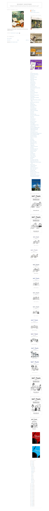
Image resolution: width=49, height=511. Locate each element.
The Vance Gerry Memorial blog (34, 115)
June (32, 475)
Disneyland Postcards (33, 109)
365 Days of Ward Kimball (34, 92)
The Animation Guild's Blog (34, 159)
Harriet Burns (32, 116)
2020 (32, 486)
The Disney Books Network (34, 73)
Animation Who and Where (34, 146)
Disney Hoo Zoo (32, 164)
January (32, 482)
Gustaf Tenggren (32, 123)
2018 (32, 489)
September (32, 471)
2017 (32, 490)
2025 (32, 463)
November (32, 468)
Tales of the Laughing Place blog (34, 127)
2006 (32, 505)
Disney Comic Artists (33, 169)
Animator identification (33, 165)
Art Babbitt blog (32, 84)
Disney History (24, 4)
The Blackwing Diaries (33, 135)
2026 (32, 461)
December (32, 467)
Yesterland (31, 152)
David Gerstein (32, 93)
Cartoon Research (32, 81)
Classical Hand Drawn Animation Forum (36, 133)
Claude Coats (32, 117)
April (32, 478)
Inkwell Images (32, 140)
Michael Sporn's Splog (33, 79)
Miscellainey (32, 147)
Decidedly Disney (32, 104)
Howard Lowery (32, 91)
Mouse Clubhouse (32, 154)
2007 (32, 504)
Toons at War (32, 98)
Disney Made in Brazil (33, 105)
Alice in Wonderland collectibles (34, 134)
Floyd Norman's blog (33, 114)
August (32, 472)
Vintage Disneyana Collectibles (34, 97)
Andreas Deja (32, 80)
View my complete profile (34, 12)
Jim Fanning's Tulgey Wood (34, 148)
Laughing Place (32, 145)
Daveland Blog (32, 157)
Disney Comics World (33, 141)
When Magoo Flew (33, 122)
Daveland (31, 158)
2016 (32, 492)
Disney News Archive (33, 171)
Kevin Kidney (32, 111)
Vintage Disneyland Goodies (34, 128)
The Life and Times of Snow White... (35, 87)
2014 (32, 494)
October (32, 469)
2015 (32, 493)
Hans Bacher (32, 139)
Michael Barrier (32, 75)
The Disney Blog (32, 170)
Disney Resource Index (33, 86)
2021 (32, 485)
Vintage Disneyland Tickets (34, 129)
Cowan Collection (32, 130)
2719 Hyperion (32, 90)
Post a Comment (9, 38)
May (32, 476)
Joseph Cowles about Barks (34, 110)
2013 (32, 496)
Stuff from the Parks (33, 151)
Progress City (32, 103)
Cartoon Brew (32, 78)
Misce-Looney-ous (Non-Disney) (34, 175)
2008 (32, 503)
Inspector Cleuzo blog (33, 121)
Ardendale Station (32, 166)
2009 (32, 501)
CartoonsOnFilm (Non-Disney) (34, 176)
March (32, 479)
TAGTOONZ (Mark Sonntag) (34, 124)
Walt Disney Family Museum (34, 74)
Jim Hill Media (32, 96)
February (32, 480)
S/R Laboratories (32, 85)
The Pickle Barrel (32, 153)
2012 (32, 497)
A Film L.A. (32, 138)
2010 (32, 500)
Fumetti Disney (32, 106)
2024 (32, 464)
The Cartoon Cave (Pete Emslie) (34, 172)
